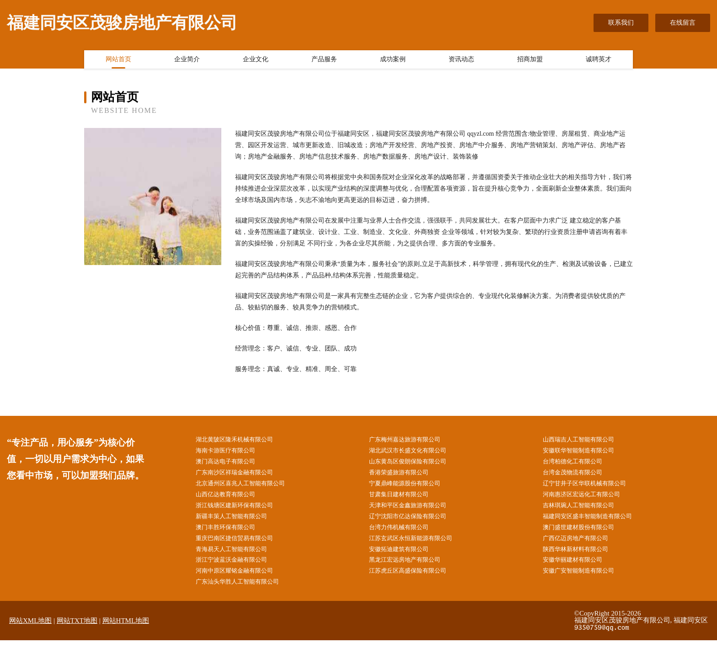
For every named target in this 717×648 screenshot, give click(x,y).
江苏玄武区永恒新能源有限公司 (417, 543)
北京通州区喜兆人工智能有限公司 (247, 486)
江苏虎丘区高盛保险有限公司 (413, 577)
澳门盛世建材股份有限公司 (584, 532)
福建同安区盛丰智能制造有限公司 (594, 520)
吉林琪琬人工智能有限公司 (584, 508)
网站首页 (118, 60)
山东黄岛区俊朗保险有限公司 (413, 462)
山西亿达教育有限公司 (231, 497)
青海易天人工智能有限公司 (237, 555)
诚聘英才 (598, 60)
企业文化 (255, 60)
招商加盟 (530, 60)
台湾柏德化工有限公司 (578, 462)
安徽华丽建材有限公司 (578, 566)
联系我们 (621, 22)
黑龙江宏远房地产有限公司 (410, 566)
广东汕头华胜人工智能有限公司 (244, 589)
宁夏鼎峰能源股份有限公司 (410, 486)
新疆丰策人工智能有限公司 (237, 520)
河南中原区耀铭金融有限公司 (240, 577)
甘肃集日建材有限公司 (404, 497)
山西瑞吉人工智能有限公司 (584, 439)
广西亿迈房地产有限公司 (581, 543)
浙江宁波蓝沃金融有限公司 (237, 566)
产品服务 (324, 60)
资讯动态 (461, 60)
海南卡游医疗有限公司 (231, 451)
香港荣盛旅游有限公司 (404, 474)
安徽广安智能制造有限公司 (584, 577)
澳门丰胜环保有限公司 (231, 532)
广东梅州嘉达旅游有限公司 (410, 439)
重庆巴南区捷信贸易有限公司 (240, 543)
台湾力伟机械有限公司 (404, 532)
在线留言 (683, 22)
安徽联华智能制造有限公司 (584, 451)
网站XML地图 (30, 628)
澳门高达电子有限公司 (231, 462)
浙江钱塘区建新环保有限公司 (240, 508)
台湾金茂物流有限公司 (578, 474)
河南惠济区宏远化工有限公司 (587, 497)
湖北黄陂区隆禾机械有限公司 (240, 439)
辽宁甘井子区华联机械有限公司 (591, 486)
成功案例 (393, 60)
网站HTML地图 (126, 628)
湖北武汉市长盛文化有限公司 (413, 451)
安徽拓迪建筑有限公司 (404, 555)
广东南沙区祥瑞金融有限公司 (240, 474)
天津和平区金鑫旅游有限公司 (413, 508)
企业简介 (187, 60)
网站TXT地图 (77, 628)
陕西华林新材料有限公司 (581, 555)
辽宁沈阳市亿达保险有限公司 (413, 520)
